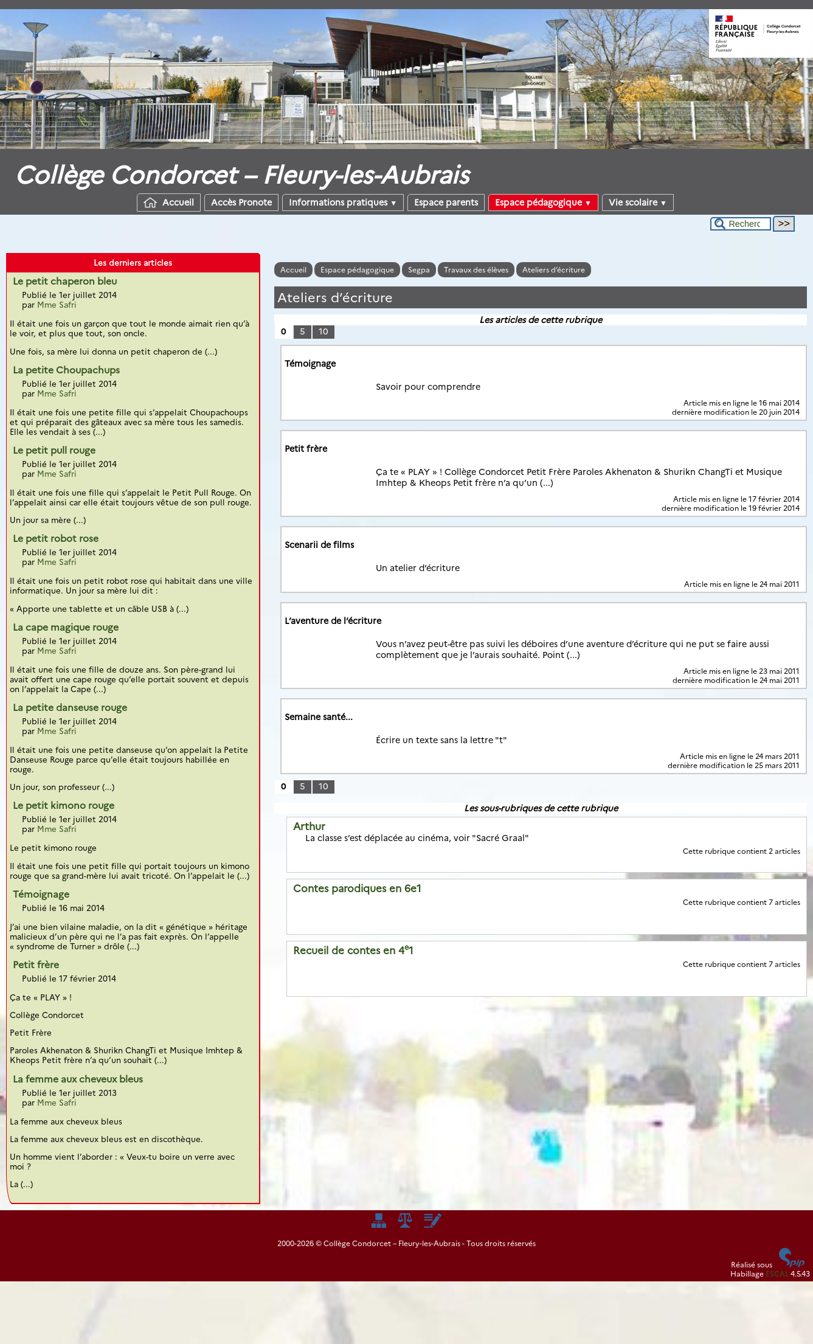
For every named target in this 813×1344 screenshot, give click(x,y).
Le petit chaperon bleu (65, 281)
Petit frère (36, 965)
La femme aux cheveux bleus (78, 1079)
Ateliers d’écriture (553, 269)
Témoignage (41, 894)
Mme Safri (57, 305)
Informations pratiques (343, 202)
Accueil (169, 202)
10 (323, 331)
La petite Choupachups (66, 370)
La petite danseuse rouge (70, 707)
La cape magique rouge (66, 627)
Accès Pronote (241, 202)
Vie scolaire (638, 202)
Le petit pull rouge (54, 450)
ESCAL (777, 1273)
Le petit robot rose (56, 538)
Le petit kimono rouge (63, 805)
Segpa (419, 269)
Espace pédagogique (543, 202)
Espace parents (446, 202)
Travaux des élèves (476, 269)
